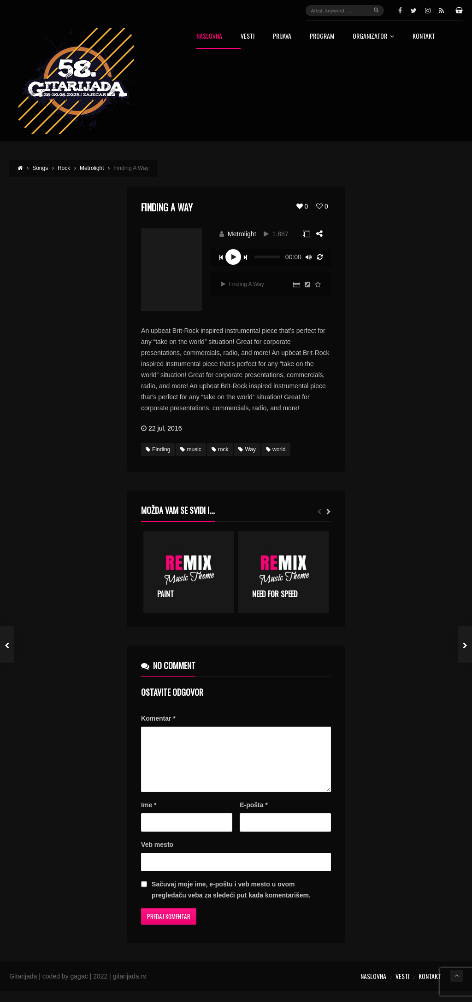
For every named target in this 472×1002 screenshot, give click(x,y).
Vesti (247, 37)
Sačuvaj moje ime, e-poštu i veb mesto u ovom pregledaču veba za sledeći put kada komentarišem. (231, 900)
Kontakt (424, 37)
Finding (158, 449)
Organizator (373, 37)
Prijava (282, 37)
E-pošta (254, 816)
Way (247, 449)
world (276, 449)
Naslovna (209, 37)
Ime (148, 816)
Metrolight (242, 234)
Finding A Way (242, 284)
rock (220, 449)
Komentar (158, 718)
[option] (188, 572)
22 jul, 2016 (165, 428)
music (190, 449)
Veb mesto (157, 855)
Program (322, 37)
